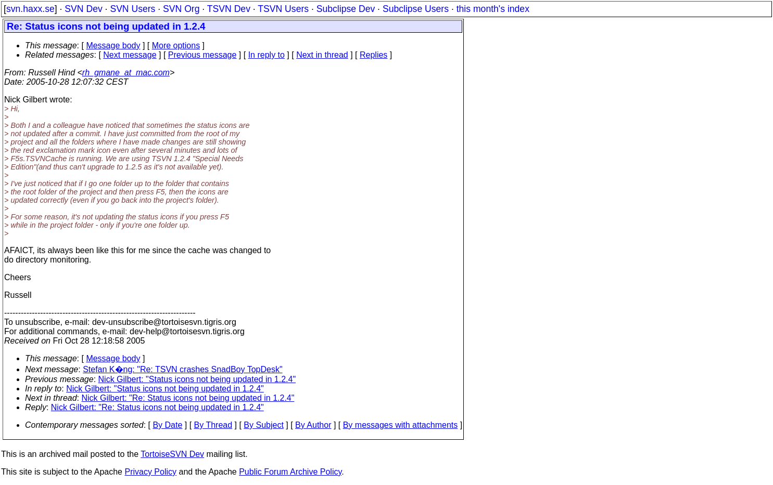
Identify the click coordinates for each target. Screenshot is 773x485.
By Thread (213, 425)
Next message (129, 54)
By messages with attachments (400, 425)
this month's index (493, 9)
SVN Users (132, 9)
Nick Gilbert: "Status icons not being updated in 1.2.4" (197, 379)
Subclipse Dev (345, 9)
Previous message (202, 54)
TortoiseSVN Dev (172, 454)
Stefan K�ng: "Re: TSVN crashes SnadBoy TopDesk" (182, 369)
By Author (313, 425)
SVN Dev (83, 9)
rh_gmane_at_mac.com (126, 72)
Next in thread (322, 54)
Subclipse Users (416, 9)
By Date (167, 425)
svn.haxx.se (30, 9)
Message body (113, 45)
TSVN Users (283, 9)
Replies (373, 54)
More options (176, 45)
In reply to (266, 54)
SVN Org (181, 9)
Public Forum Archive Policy (290, 471)
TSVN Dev (228, 9)
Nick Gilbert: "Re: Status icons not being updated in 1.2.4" (188, 398)
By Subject (263, 425)
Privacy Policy (150, 471)
